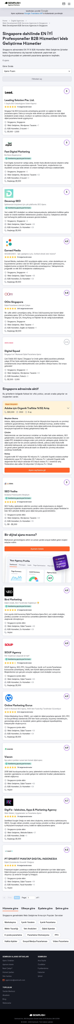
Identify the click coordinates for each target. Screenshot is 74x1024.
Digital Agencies (17, 21)
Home (5, 21)
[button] (37, 71)
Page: (24, 898)
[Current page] (31, 897)
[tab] (10, 908)
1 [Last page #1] (38, 898)
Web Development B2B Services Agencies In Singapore (25, 23)
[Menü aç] (69, 3)
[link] (63, 3)
